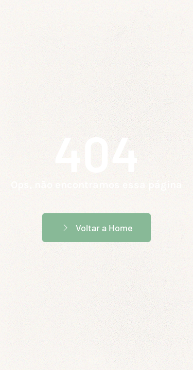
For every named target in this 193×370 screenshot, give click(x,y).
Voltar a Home (96, 227)
